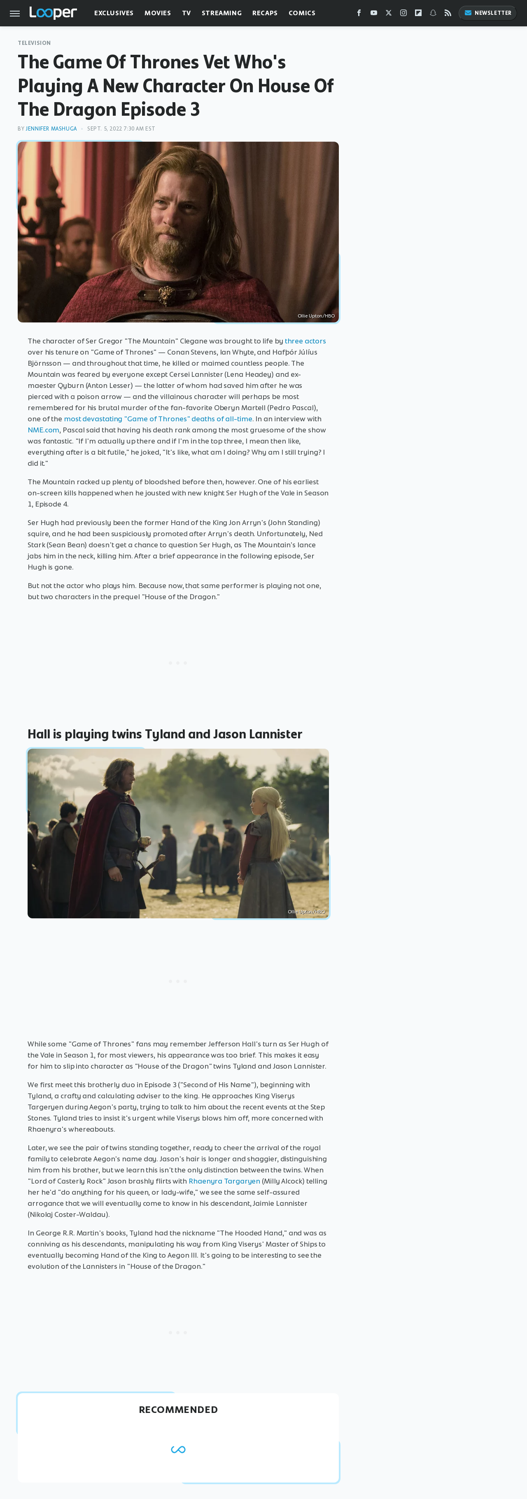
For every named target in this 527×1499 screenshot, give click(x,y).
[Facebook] (359, 14)
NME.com (43, 430)
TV (186, 13)
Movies (158, 13)
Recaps (265, 13)
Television (34, 43)
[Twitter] (389, 14)
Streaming (222, 13)
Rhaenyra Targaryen (224, 1181)
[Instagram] (403, 14)
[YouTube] (374, 14)
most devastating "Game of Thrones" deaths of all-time (158, 419)
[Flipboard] (418, 14)
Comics (302, 13)
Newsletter (488, 12)
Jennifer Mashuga (51, 128)
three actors (305, 341)
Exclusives (114, 13)
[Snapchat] (433, 14)
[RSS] (448, 14)
